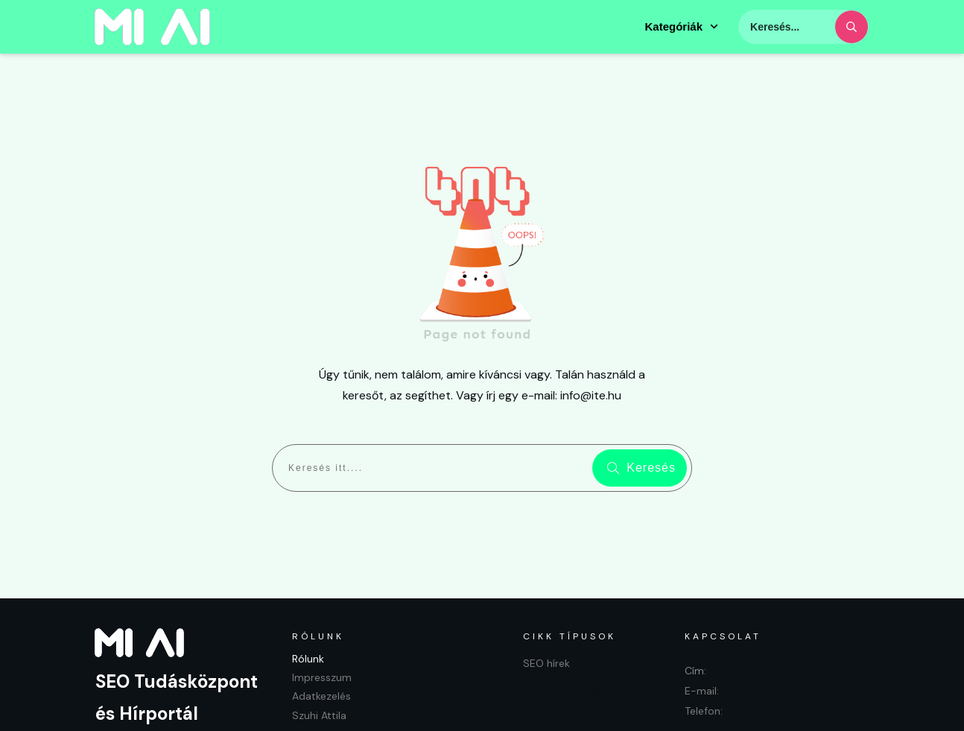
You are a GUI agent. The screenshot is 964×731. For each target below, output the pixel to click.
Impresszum (322, 613)
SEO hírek (546, 598)
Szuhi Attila (319, 650)
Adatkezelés (321, 632)
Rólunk (308, 594)
